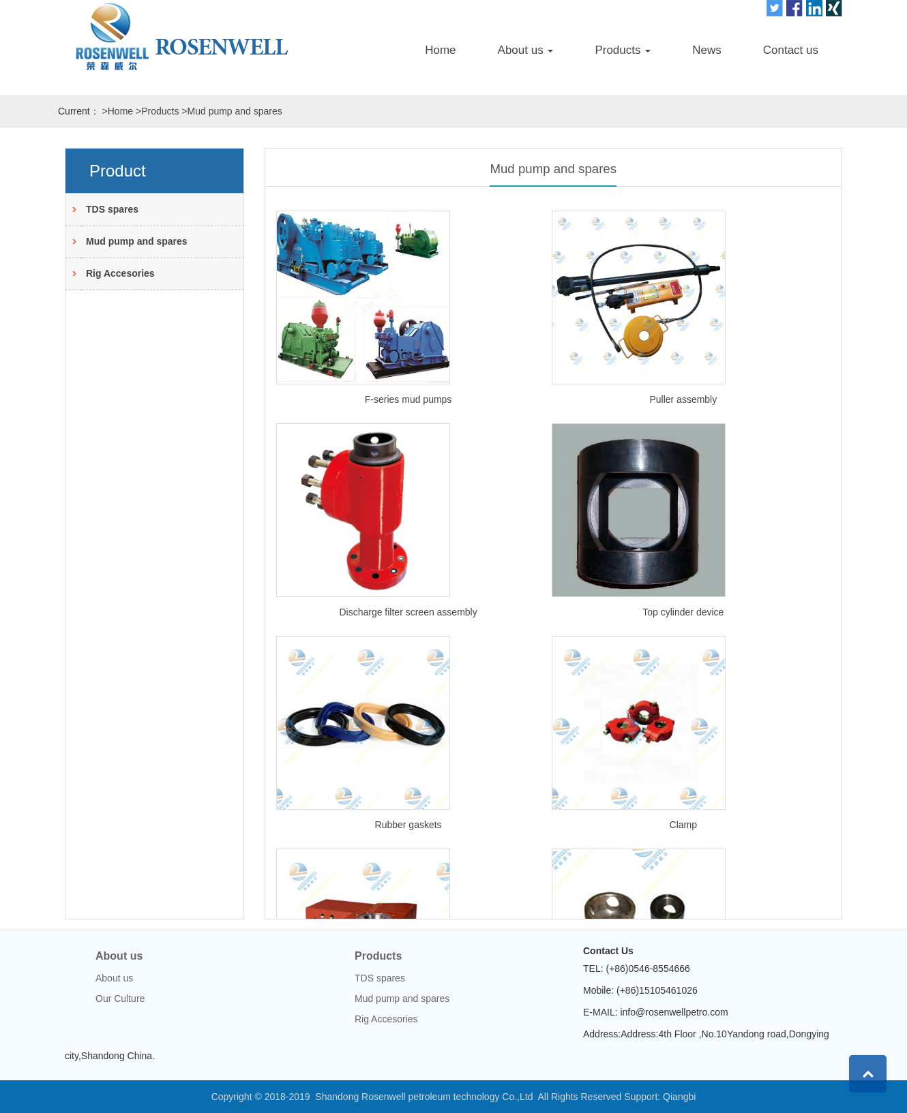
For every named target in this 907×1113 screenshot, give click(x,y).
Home (440, 50)
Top (868, 1074)
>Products (157, 111)
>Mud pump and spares (231, 111)
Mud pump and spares (137, 241)
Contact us (790, 50)
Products (378, 956)
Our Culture (120, 998)
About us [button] (526, 50)
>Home (118, 111)
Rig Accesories (120, 273)
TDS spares (112, 209)
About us (119, 956)
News (707, 50)
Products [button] (623, 50)
